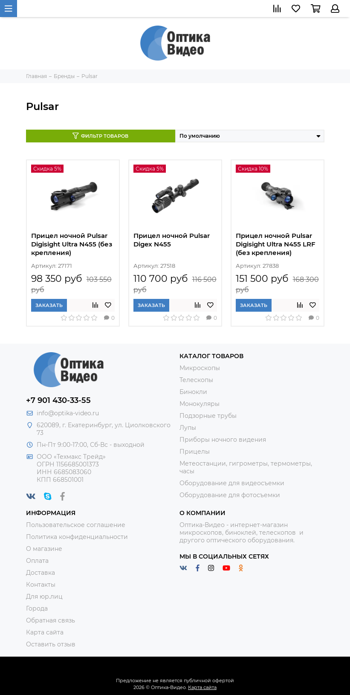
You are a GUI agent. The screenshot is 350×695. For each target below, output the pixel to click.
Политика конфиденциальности (77, 537)
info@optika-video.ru (68, 413)
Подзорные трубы (208, 416)
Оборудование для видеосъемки (231, 483)
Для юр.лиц (44, 596)
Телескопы (196, 380)
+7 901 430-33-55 (58, 400)
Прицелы (194, 451)
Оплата (37, 561)
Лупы (187, 427)
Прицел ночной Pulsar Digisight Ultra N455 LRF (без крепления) (275, 244)
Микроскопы (199, 368)
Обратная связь (50, 620)
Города (37, 608)
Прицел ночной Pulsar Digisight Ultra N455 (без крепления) (71, 244)
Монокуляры (199, 404)
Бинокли (193, 392)
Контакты (40, 584)
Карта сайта (45, 632)
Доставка (40, 572)
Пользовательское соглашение (75, 525)
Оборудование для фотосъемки (229, 495)
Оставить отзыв (50, 644)
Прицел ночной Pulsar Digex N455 (171, 240)
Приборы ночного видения (222, 439)
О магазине (44, 549)
